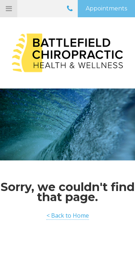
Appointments (106, 8)
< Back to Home (67, 215)
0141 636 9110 (70, 10)
